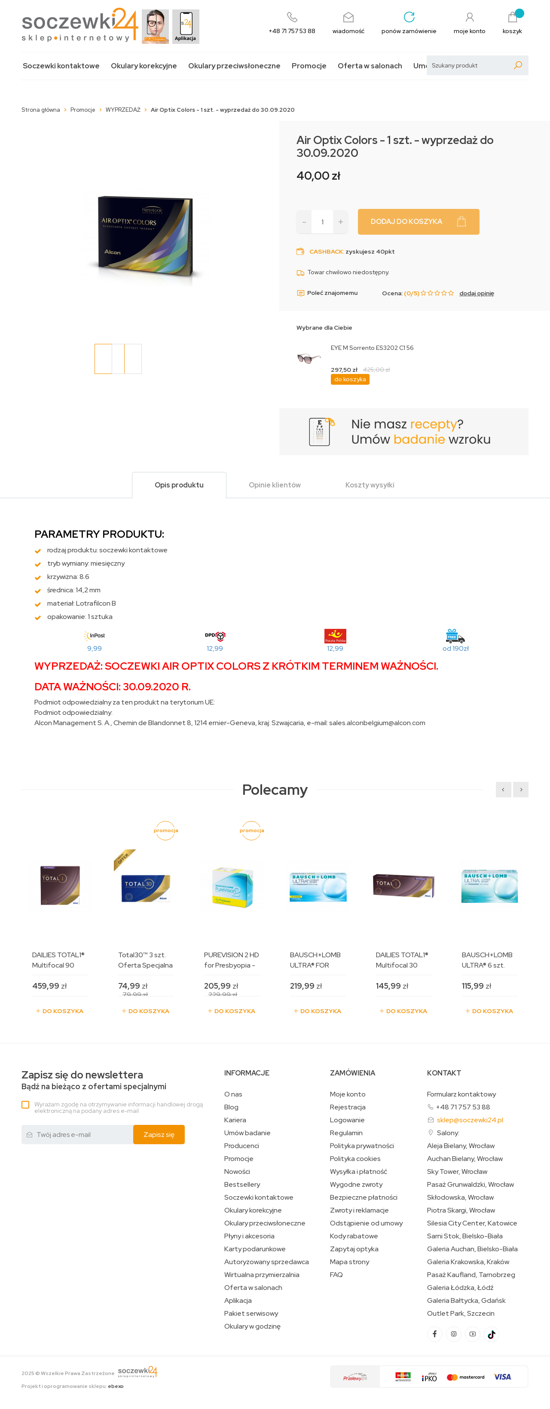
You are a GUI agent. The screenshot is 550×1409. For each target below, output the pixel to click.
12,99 (215, 648)
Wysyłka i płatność (358, 1171)
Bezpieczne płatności (363, 1197)
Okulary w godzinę (252, 1326)
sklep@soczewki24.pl (470, 1119)
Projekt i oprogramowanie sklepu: (72, 1386)
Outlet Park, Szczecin (461, 1313)
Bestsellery (242, 1184)
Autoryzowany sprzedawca (266, 1262)
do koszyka (350, 379)
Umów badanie (247, 1133)
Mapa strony (349, 1262)
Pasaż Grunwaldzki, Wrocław (470, 1184)
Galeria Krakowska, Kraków (468, 1262)
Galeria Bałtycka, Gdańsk (466, 1300)
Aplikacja (238, 1300)
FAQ (336, 1275)
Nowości (237, 1171)
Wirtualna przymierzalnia (261, 1275)
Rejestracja (348, 1107)
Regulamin (346, 1133)
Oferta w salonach (369, 66)
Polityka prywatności (362, 1146)
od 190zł (456, 648)
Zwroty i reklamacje (359, 1210)
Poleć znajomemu (327, 293)
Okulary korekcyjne (144, 66)
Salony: (448, 1132)
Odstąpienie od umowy (366, 1223)
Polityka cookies (355, 1159)
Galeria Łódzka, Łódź (460, 1287)
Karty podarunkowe (255, 1249)
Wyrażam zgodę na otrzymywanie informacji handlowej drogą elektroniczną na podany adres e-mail (118, 1107)
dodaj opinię (476, 293)
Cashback (326, 251)
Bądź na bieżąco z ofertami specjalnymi (93, 1080)
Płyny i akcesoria (249, 1236)
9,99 (94, 648)
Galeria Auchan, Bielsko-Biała (472, 1249)
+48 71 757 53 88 (463, 1107)
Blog (231, 1107)
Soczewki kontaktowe (61, 66)
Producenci (241, 1146)
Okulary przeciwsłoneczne (234, 66)
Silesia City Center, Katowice (472, 1223)
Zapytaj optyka (354, 1249)
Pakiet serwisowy (251, 1313)
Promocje (309, 66)
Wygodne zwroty (356, 1184)
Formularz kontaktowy (461, 1094)
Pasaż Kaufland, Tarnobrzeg (471, 1275)
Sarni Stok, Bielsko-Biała (465, 1236)
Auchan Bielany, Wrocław (465, 1159)
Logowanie (347, 1120)
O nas (233, 1094)
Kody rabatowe (354, 1236)
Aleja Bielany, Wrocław (461, 1146)
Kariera (235, 1120)
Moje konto (348, 1094)
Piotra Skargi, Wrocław (461, 1210)
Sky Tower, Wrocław (457, 1171)
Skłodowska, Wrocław (460, 1197)
